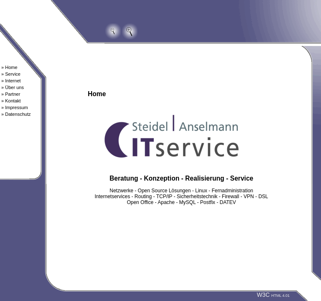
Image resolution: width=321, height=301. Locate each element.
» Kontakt (11, 100)
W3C (273, 295)
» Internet (11, 80)
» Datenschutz (16, 114)
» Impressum (14, 107)
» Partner (10, 94)
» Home (9, 67)
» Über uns (12, 87)
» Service (10, 74)
